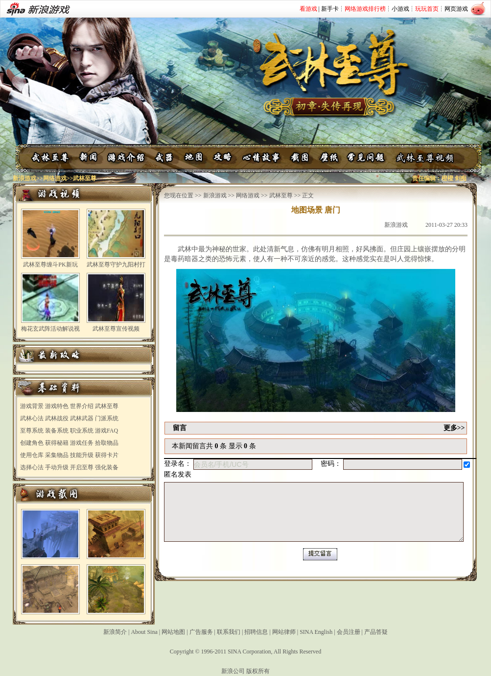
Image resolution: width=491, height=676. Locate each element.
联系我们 (228, 631)
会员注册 (348, 631)
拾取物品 (106, 442)
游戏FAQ (106, 430)
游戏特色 (57, 406)
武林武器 (82, 418)
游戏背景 (32, 406)
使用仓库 (32, 455)
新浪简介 (115, 631)
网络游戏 (55, 178)
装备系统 (57, 430)
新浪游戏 (24, 178)
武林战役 (57, 418)
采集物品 (57, 455)
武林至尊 (106, 406)
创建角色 (32, 442)
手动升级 (57, 467)
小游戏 (400, 8)
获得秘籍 (57, 442)
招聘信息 (256, 631)
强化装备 (106, 467)
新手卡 (330, 8)
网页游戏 (456, 8)
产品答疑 (376, 631)
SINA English (316, 631)
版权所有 (258, 671)
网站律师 (284, 631)
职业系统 (82, 430)
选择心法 (32, 467)
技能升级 (82, 455)
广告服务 (201, 631)
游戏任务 (82, 442)
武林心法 (32, 418)
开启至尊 (82, 467)
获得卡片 (106, 455)
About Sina (144, 631)
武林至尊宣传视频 (116, 328)
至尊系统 (32, 430)
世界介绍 (82, 406)
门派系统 (106, 418)
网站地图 (173, 631)
